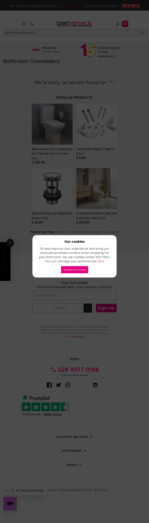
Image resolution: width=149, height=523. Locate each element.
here (100, 261)
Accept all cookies (74, 269)
